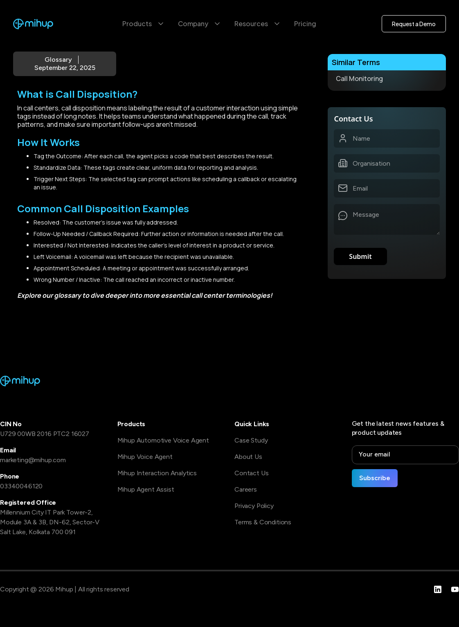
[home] (33, 23)
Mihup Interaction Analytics (157, 473)
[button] (143, 23)
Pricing (305, 23)
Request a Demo (414, 23)
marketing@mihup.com (33, 460)
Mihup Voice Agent (145, 457)
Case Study (251, 440)
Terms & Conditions (262, 522)
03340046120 (21, 486)
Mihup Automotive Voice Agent (163, 440)
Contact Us (251, 473)
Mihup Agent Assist (145, 489)
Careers (245, 489)
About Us (248, 457)
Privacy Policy (254, 506)
